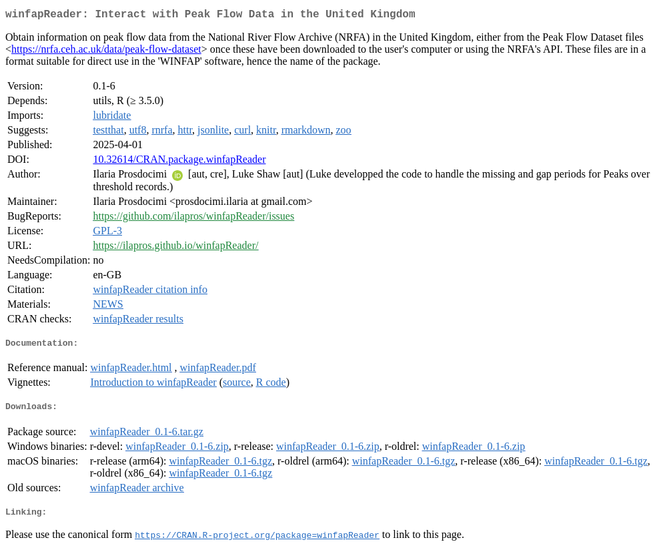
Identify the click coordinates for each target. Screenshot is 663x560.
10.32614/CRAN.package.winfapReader (179, 162)
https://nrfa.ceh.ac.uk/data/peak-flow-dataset (106, 51)
